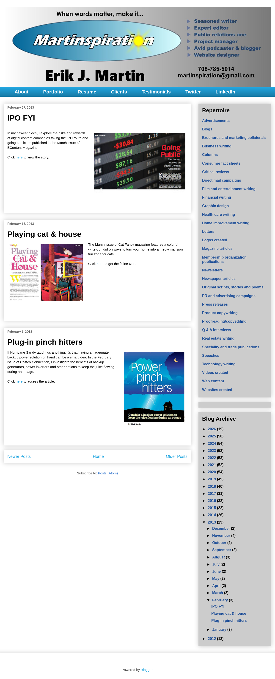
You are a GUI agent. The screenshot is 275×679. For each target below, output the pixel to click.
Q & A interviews (216, 330)
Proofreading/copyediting (224, 321)
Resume (86, 91)
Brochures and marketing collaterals (234, 138)
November (221, 536)
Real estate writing (218, 338)
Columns (210, 155)
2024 (212, 443)
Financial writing (216, 197)
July (216, 564)
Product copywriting (220, 313)
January (219, 629)
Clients (119, 91)
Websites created (217, 390)
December (221, 528)
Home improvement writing (225, 223)
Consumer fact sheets (221, 163)
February (220, 600)
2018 (212, 486)
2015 (212, 508)
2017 (212, 494)
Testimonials (156, 91)
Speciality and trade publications (230, 347)
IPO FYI (21, 117)
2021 (212, 465)
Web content (213, 381)
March (218, 593)
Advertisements (216, 121)
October (219, 543)
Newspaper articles (219, 279)
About (22, 91)
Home (98, 456)
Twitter (193, 91)
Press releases (215, 304)
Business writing (216, 146)
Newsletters (212, 270)
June (217, 571)
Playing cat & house (44, 234)
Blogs (207, 129)
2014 (212, 515)
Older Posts (176, 456)
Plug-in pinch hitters (45, 342)
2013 (212, 522)
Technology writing (218, 364)
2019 (212, 479)
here (20, 157)
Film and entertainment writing (229, 189)
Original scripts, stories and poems (233, 287)
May (216, 578)
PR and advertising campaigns (229, 296)
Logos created (214, 240)
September (222, 550)
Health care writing (218, 215)
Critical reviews (215, 172)
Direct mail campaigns (221, 180)
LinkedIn (225, 91)
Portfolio (53, 91)
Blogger (146, 670)
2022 (212, 458)
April (217, 586)
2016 (212, 501)
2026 (212, 429)
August (219, 557)
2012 (212, 639)
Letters (208, 232)
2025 (212, 436)
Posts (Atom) (108, 473)
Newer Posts (19, 456)
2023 (212, 451)
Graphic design (215, 206)
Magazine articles (217, 249)
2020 (212, 472)
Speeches (210, 356)
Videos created (215, 373)
